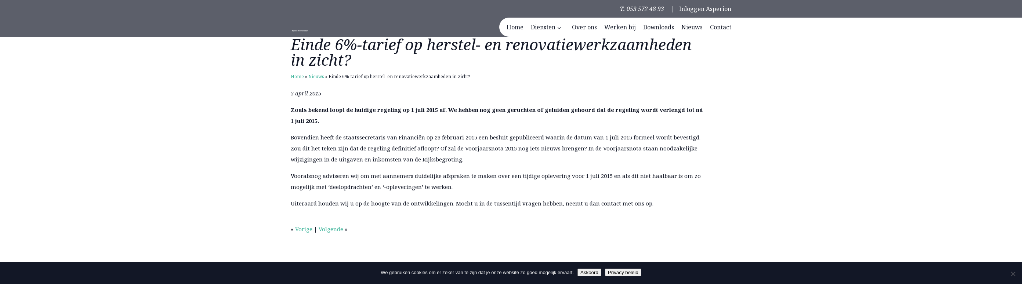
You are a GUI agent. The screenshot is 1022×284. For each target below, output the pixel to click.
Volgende (331, 229)
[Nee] (1012, 273)
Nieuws (316, 76)
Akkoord (589, 272)
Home (297, 76)
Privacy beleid (623, 272)
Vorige (303, 229)
